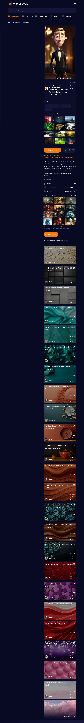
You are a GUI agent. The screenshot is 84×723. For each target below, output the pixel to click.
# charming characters (52, 106)
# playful (48, 110)
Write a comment (51, 234)
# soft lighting (66, 106)
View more (71, 114)
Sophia (52, 83)
